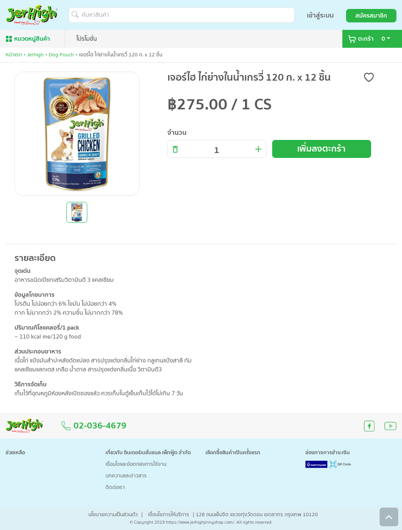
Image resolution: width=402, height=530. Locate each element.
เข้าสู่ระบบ (320, 15)
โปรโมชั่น (86, 39)
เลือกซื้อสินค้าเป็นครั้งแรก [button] (232, 453)
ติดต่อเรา (115, 488)
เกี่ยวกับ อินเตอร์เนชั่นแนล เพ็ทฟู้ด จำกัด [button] (148, 453)
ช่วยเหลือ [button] (15, 453)
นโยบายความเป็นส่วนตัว (113, 515)
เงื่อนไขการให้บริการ (168, 515)
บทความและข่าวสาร (126, 476)
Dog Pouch (61, 55)
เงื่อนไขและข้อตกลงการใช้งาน (136, 464)
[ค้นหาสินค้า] (182, 15)
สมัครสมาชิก (371, 16)
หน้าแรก (14, 55)
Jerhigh (35, 55)
